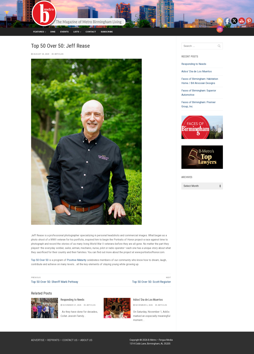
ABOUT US (86, 340)
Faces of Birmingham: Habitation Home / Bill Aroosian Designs (199, 81)
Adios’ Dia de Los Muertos (148, 299)
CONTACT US (69, 340)
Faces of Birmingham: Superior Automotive (198, 92)
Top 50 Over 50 (39, 260)
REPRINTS (53, 340)
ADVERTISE (37, 340)
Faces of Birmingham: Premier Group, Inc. (198, 104)
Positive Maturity (76, 260)
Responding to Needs (72, 299)
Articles (58, 54)
